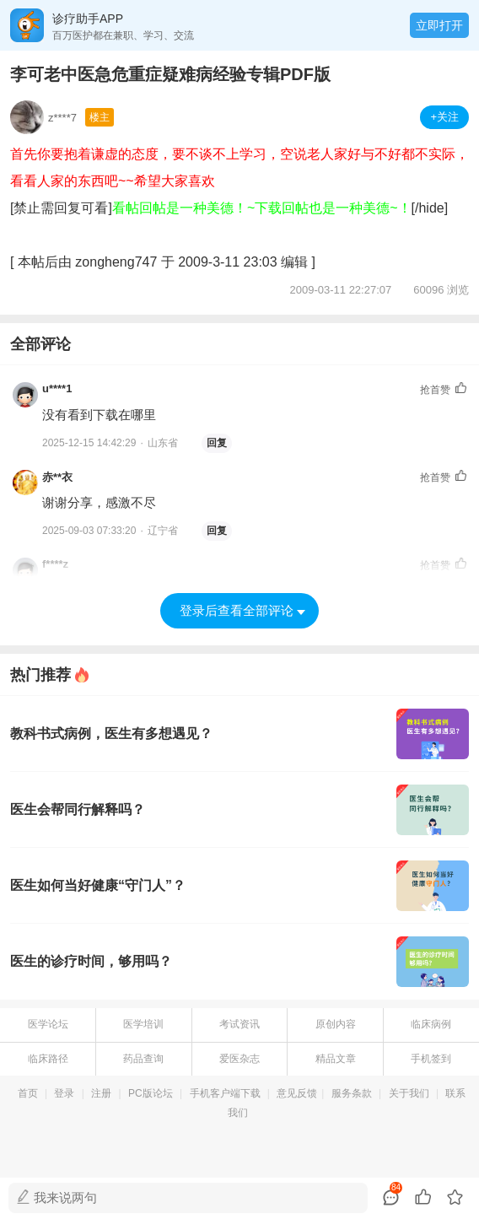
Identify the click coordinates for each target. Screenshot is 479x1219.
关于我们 (409, 1093)
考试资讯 (239, 1024)
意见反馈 (297, 1093)
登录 (64, 1093)
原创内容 (335, 1024)
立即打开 (439, 25)
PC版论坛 (150, 1093)
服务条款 (351, 1093)
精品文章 (335, 1059)
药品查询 (143, 1059)
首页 (28, 1093)
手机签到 (431, 1059)
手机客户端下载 (225, 1093)
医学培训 (143, 1024)
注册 (101, 1093)
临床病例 (431, 1024)
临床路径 (48, 1059)
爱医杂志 (239, 1059)
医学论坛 (48, 1024)
